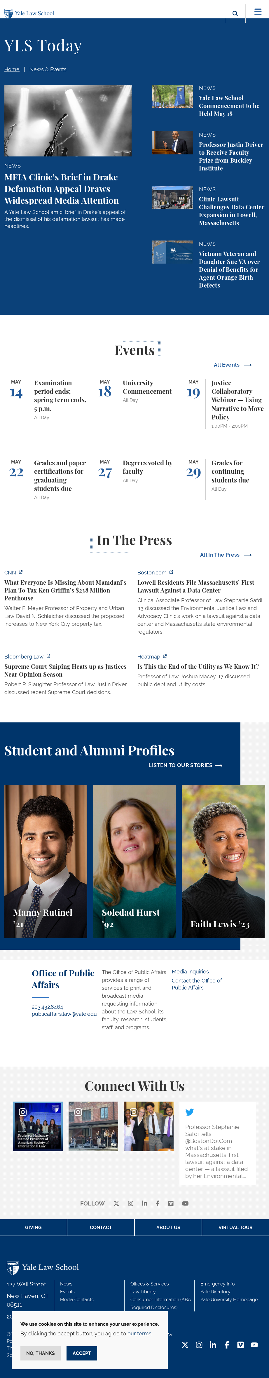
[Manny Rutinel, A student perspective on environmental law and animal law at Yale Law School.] (45, 861)
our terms (139, 1333)
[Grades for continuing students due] (223, 479)
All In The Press (220, 555)
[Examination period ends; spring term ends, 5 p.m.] (45, 404)
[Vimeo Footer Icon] (240, 1345)
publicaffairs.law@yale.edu (64, 1014)
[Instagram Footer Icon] (199, 1345)
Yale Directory (215, 1292)
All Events (227, 365)
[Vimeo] (171, 1204)
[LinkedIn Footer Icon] (212, 1345)
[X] (116, 1204)
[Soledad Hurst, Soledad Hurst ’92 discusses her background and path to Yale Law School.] (134, 861)
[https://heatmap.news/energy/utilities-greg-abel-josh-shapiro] (201, 672)
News (66, 1284)
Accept (82, 1353)
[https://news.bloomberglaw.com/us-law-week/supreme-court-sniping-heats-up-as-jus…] (68, 676)
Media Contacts (77, 1299)
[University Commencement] (134, 404)
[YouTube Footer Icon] (254, 1345)
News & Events (48, 69)
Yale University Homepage (229, 1299)
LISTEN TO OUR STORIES (181, 765)
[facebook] (158, 1204)
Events (67, 1292)
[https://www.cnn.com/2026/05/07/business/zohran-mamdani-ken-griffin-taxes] (68, 600)
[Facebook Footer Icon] (226, 1345)
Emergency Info (217, 1284)
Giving (33, 1227)
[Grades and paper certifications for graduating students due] (45, 479)
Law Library (143, 1292)
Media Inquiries (190, 971)
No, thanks (40, 1353)
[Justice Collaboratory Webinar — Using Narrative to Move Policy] (223, 404)
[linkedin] (144, 1204)
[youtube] (185, 1204)
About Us (168, 1227)
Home (12, 69)
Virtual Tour (236, 1227)
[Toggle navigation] (258, 12)
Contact (101, 1227)
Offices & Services (149, 1284)
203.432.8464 (47, 1007)
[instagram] (130, 1204)
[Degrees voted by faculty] (134, 479)
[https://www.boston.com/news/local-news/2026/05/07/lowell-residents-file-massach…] (201, 604)
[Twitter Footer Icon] (185, 1345)
